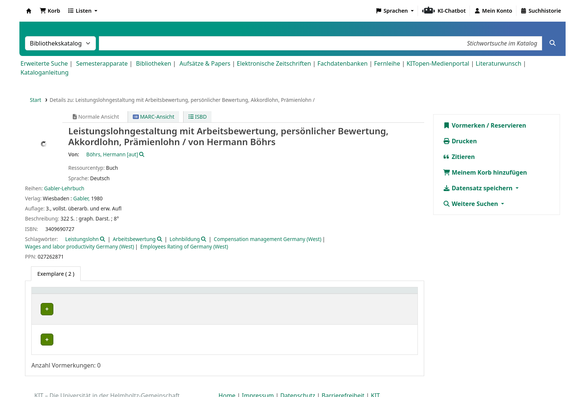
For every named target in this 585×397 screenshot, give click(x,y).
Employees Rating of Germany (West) (184, 246)
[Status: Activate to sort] (394, 294)
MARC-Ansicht (154, 116)
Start (35, 99)
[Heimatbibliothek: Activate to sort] (83, 294)
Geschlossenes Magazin (166, 309)
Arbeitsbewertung (134, 239)
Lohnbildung (185, 239)
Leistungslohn (82, 239)
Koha (28, 10)
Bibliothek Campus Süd (67, 309)
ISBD (197, 116)
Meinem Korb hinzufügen (485, 172)
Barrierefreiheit (343, 376)
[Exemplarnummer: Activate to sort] (326, 294)
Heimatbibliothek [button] (58, 294)
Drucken (460, 141)
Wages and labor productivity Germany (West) (79, 246)
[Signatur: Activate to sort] (253, 294)
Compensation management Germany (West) (267, 239)
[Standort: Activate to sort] (180, 294)
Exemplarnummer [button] (308, 294)
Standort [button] (150, 294)
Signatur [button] (240, 294)
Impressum (258, 376)
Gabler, (81, 198)
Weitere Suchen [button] (471, 204)
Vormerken (464, 125)
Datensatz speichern (478, 188)
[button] (50, 11)
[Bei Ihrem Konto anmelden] (493, 11)
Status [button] (383, 294)
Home (227, 376)
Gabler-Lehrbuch (64, 188)
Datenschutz (297, 376)
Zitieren (459, 157)
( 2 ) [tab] (55, 273)
